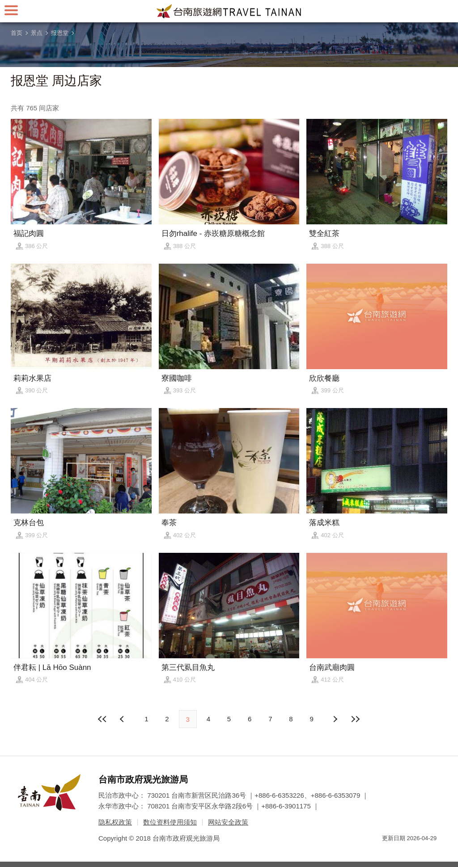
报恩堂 (59, 32)
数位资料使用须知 (170, 822)
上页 (335, 719)
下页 (123, 719)
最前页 (102, 719)
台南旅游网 (229, 11)
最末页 (356, 719)
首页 (16, 32)
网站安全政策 (228, 822)
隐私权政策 (115, 822)
